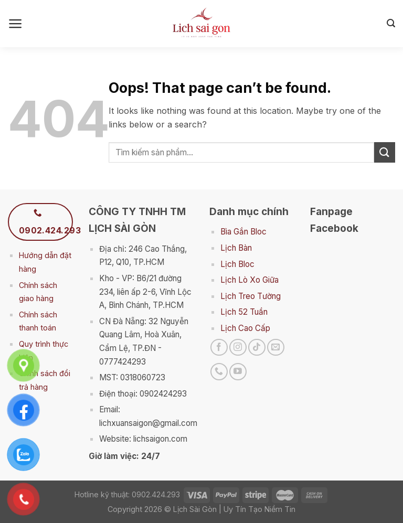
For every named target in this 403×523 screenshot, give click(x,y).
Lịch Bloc (237, 264)
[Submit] (384, 152)
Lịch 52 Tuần (244, 312)
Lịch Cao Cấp (245, 328)
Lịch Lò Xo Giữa (249, 280)
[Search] (391, 23)
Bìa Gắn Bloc (243, 232)
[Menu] (15, 23)
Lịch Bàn (236, 248)
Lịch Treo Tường (250, 296)
